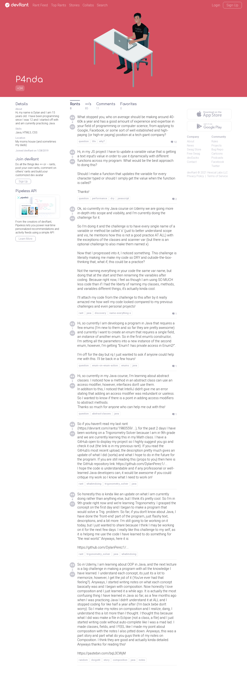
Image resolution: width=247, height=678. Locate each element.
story (106, 666)
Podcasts (217, 157)
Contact (192, 161)
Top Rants (58, 5)
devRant (192, 172)
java (89, 314)
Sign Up (232, 5)
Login (216, 5)
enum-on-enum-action (105, 371)
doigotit (95, 666)
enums (125, 371)
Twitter (215, 166)
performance (99, 198)
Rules (214, 141)
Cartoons (217, 153)
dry (112, 198)
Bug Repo (217, 149)
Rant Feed (40, 5)
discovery (100, 314)
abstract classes (101, 419)
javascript (123, 198)
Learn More (25, 238)
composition (120, 666)
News (190, 145)
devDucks (193, 157)
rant (81, 314)
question (84, 141)
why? (102, 141)
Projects (216, 145)
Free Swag (193, 153)
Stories (74, 5)
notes (142, 666)
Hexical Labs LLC (217, 172)
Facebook (217, 161)
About (190, 141)
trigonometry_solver (116, 489)
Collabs (88, 5)
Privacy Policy (195, 176)
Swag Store (194, 149)
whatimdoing (94, 489)
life (94, 141)
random (83, 666)
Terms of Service (217, 176)
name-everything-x (120, 314)
